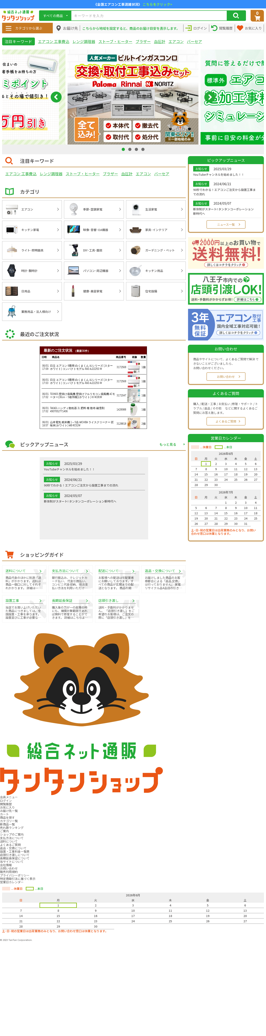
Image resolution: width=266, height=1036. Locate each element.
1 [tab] (124, 149)
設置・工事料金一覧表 (15, 851)
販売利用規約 (9, 872)
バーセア (194, 41)
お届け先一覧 (9, 811)
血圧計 (159, 41)
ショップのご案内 (12, 834)
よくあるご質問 (226, 421)
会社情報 (6, 865)
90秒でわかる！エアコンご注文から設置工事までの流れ (224, 192)
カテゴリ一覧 (9, 821)
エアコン (176, 41)
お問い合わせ (226, 376)
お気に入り (7, 807)
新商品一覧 (7, 824)
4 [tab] (143, 149)
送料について (9, 841)
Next (209, 97)
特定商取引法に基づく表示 (17, 879)
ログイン (6, 800)
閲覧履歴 (6, 804)
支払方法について (12, 838)
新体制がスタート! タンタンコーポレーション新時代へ (223, 211)
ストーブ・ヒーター (115, 41)
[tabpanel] (133, 97)
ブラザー (143, 41)
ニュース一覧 (226, 224)
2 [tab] (130, 149)
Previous (56, 97)
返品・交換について (13, 848)
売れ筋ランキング (12, 827)
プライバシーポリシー (15, 875)
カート (4, 814)
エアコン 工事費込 (53, 41)
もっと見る (167, 444)
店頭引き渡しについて (15, 855)
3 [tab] (137, 149)
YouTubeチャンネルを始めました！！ (218, 174)
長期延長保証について (15, 858)
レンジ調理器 (83, 41)
